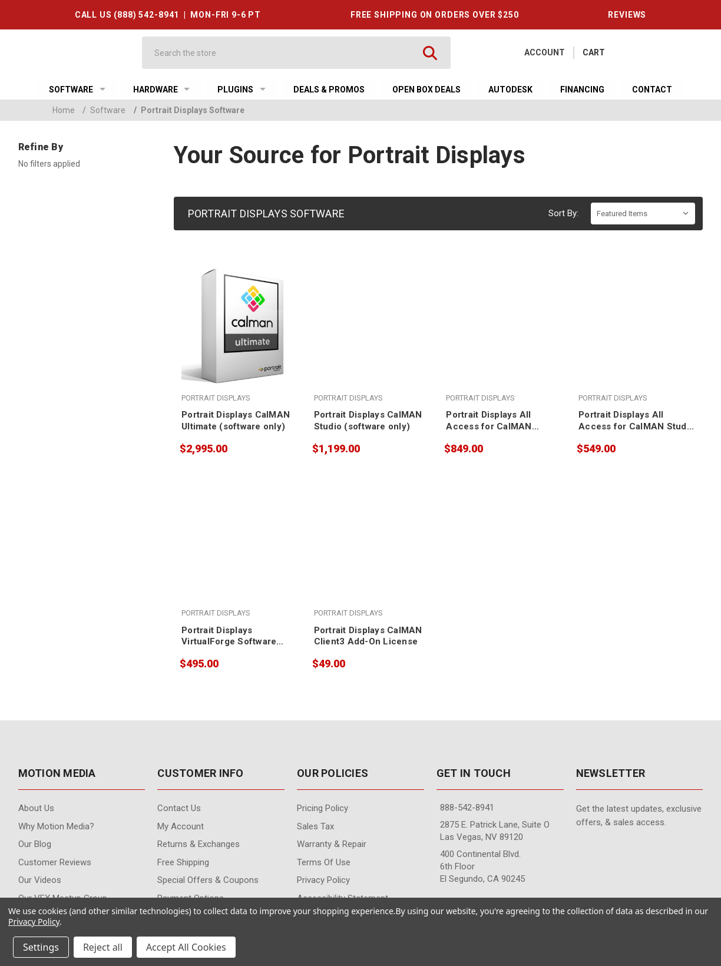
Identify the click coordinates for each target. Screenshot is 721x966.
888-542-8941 (467, 807)
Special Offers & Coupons (208, 880)
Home (63, 110)
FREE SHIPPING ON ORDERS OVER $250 (434, 15)
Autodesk (510, 89)
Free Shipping (183, 862)
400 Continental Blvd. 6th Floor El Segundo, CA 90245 (482, 866)
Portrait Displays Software (189, 110)
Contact (652, 89)
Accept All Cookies (186, 947)
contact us (179, 808)
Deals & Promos (329, 89)
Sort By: (563, 213)
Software (77, 89)
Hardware (161, 89)
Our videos (39, 880)
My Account (180, 826)
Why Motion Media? (56, 826)
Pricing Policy (322, 808)
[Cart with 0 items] (594, 52)
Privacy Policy (323, 880)
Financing (582, 89)
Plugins (241, 89)
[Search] (285, 53)
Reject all (103, 947)
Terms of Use (323, 862)
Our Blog (34, 844)
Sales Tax (315, 826)
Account (544, 52)
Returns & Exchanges (198, 844)
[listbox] (643, 213)
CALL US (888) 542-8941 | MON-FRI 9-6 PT (168, 15)
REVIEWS (627, 15)
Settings (41, 947)
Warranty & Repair (331, 844)
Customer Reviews (54, 862)
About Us (36, 808)
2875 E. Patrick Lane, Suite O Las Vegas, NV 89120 (495, 830)
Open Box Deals (426, 89)
